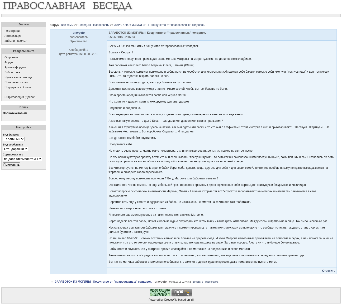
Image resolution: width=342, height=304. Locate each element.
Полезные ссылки (16, 82)
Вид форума (11, 134)
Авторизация (13, 35)
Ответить (328, 270)
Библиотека (12, 72)
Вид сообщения (13, 144)
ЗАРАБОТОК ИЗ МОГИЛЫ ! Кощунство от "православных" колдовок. (159, 25)
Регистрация (13, 31)
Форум (9, 62)
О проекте (11, 57)
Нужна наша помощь (18, 77)
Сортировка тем (13, 154)
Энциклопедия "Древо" (20, 97)
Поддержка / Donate (18, 87)
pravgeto (79, 32)
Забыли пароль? (16, 40)
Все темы (67, 25)
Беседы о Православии (93, 25)
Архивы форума (15, 67)
